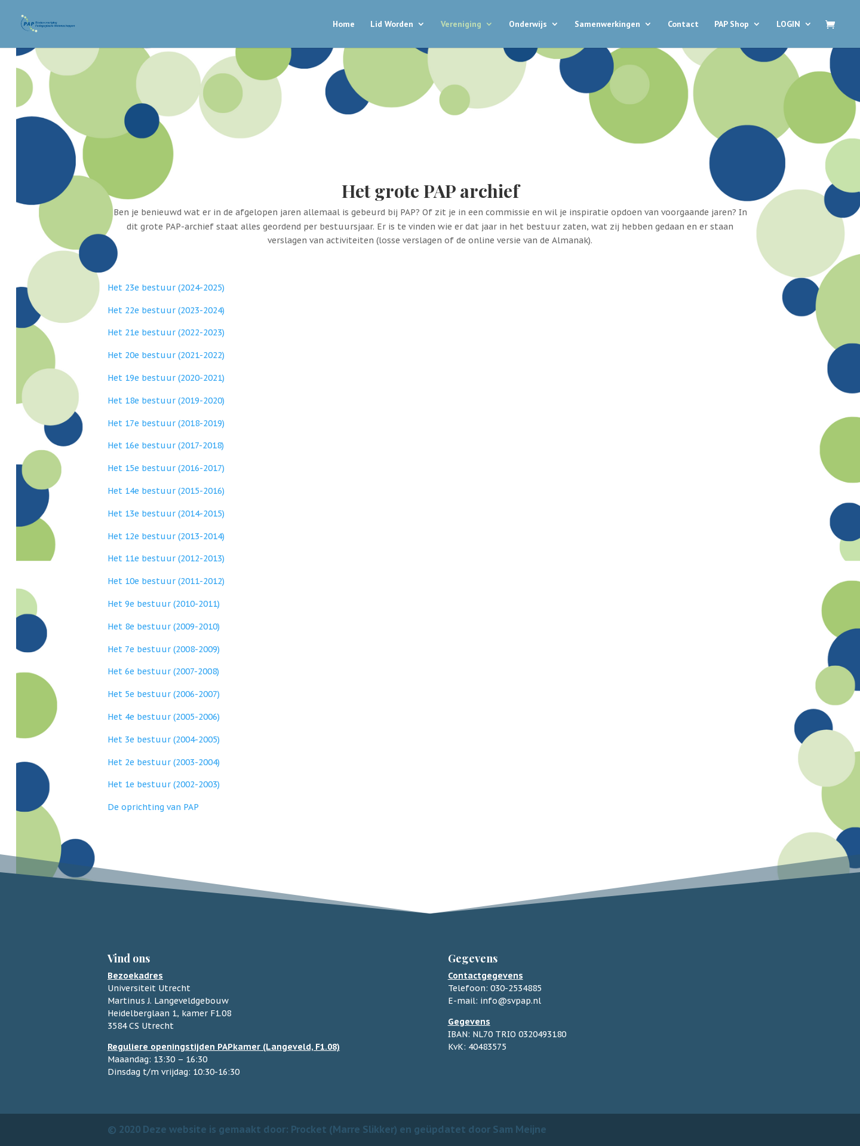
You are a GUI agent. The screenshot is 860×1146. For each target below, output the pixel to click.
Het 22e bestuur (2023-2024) (166, 310)
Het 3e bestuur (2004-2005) (164, 739)
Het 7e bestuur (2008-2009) (164, 649)
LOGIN (788, 24)
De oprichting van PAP (153, 807)
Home (344, 24)
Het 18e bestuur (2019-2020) (166, 400)
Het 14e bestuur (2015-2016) (166, 490)
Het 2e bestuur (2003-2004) (164, 762)
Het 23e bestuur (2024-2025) (166, 287)
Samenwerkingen (607, 24)
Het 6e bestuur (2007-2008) (163, 671)
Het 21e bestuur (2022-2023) (166, 332)
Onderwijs (528, 24)
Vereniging (461, 24)
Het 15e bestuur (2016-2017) (166, 468)
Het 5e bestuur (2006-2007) (164, 694)
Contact (683, 24)
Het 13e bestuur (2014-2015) (166, 513)
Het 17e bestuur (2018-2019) (166, 423)
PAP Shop (731, 24)
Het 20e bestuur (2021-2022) (166, 355)
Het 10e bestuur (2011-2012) (166, 581)
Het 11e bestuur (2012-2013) (166, 558)
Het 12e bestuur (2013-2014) (166, 536)
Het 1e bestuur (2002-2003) (164, 784)
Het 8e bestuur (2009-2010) (164, 626)
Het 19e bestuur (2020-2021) (166, 377)
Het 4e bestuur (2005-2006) (164, 716)
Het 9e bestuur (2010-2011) (164, 603)
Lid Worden (391, 24)
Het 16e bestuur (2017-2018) (166, 445)
